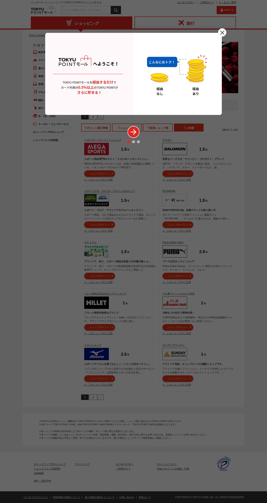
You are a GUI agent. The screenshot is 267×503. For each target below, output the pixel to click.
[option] (133, 74)
